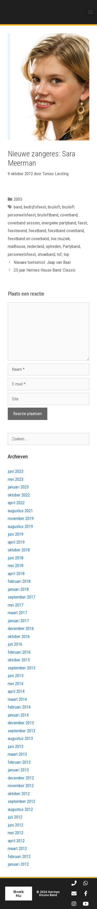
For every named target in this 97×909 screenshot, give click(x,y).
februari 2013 (19, 762)
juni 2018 (15, 557)
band (18, 207)
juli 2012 (15, 817)
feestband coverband (66, 230)
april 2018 (16, 573)
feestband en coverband (28, 238)
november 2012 (21, 785)
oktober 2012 (19, 793)
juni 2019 (15, 534)
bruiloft (54, 207)
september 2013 (21, 730)
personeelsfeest (22, 254)
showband (46, 254)
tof (59, 254)
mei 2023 (15, 479)
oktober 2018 (19, 549)
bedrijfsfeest (35, 207)
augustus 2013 (20, 738)
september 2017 (21, 597)
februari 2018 (19, 581)
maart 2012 (17, 848)
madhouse (16, 246)
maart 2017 (17, 612)
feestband (37, 230)
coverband (69, 214)
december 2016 (21, 628)
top (66, 254)
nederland (35, 246)
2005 (18, 199)
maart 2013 (17, 754)
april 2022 (16, 502)
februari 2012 (19, 856)
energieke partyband (59, 222)
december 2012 (21, 777)
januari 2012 (18, 864)
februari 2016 (19, 652)
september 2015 (21, 667)
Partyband (71, 246)
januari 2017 (18, 620)
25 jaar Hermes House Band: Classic (45, 270)
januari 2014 (18, 715)
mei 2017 (15, 605)
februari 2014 (19, 707)
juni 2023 (15, 471)
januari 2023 (18, 487)
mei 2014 (15, 683)
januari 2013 (18, 769)
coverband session (24, 222)
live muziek (60, 238)
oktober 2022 (19, 495)
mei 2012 (15, 832)
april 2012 (16, 840)
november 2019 (21, 518)
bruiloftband (48, 214)
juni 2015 (15, 675)
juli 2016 (15, 644)
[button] (90, 12)
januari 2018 (18, 589)
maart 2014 (17, 699)
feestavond (17, 230)
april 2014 (16, 691)
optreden (53, 246)
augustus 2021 (20, 510)
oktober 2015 (19, 659)
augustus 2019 (20, 526)
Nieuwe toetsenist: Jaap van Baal (42, 262)
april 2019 (16, 542)
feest (82, 222)
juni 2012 (15, 825)
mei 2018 (15, 565)
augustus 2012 (20, 809)
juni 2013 (15, 746)
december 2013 (21, 722)
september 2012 (21, 801)
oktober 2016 (19, 636)
